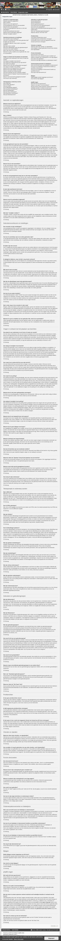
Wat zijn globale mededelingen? (10, 89)
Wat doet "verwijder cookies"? (10, 34)
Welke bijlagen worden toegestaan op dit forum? (42, 77)
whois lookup (51, 899)
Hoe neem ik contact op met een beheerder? (41, 89)
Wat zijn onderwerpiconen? (9, 94)
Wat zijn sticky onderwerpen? (10, 91)
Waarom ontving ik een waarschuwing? (12, 71)
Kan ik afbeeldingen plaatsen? (10, 87)
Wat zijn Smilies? (7, 86)
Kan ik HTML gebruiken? (9, 84)
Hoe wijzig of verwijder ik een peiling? (11, 66)
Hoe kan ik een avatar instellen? (10, 49)
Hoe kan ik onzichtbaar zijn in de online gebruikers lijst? (16, 40)
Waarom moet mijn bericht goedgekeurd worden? (14, 76)
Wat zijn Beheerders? (36, 21)
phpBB (9, 932)
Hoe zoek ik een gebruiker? (37, 58)
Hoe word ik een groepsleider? (38, 26)
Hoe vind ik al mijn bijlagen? (37, 78)
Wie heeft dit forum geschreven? (38, 83)
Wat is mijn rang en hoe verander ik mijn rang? (14, 50)
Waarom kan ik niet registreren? (10, 24)
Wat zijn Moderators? (36, 22)
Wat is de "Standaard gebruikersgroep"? (40, 31)
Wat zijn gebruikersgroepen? (37, 24)
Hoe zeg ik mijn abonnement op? (38, 72)
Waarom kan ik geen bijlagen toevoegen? (12, 69)
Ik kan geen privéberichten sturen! (39, 37)
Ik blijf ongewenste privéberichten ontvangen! (41, 38)
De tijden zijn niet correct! (9, 41)
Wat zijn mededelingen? (8, 90)
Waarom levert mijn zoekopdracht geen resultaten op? (43, 56)
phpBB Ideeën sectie (29, 888)
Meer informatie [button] (18, 939)
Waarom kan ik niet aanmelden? (10, 26)
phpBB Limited (7, 878)
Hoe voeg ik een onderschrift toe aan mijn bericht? (14, 62)
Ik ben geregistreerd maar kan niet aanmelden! (14, 25)
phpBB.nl (15, 934)
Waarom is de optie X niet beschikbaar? (40, 85)
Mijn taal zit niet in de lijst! (9, 46)
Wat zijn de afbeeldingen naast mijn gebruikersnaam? (15, 47)
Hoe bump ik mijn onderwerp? (10, 78)
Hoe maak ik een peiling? (9, 63)
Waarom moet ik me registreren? (10, 21)
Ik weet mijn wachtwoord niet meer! (11, 31)
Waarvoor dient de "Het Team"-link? (39, 32)
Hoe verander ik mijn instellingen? (11, 38)
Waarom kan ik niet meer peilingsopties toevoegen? (15, 65)
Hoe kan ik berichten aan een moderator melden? (14, 72)
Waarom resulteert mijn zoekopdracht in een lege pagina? (44, 57)
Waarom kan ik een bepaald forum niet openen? (14, 68)
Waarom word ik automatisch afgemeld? (12, 32)
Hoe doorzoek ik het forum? (37, 54)
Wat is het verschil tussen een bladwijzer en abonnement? (44, 65)
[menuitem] (2, 9)
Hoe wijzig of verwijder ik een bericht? (12, 61)
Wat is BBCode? (7, 83)
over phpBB (16, 880)
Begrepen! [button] (51, 938)
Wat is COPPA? (7, 22)
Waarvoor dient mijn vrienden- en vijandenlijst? (41, 46)
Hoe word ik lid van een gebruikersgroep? (40, 25)
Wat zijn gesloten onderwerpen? (10, 93)
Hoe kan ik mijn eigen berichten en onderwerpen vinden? (44, 60)
